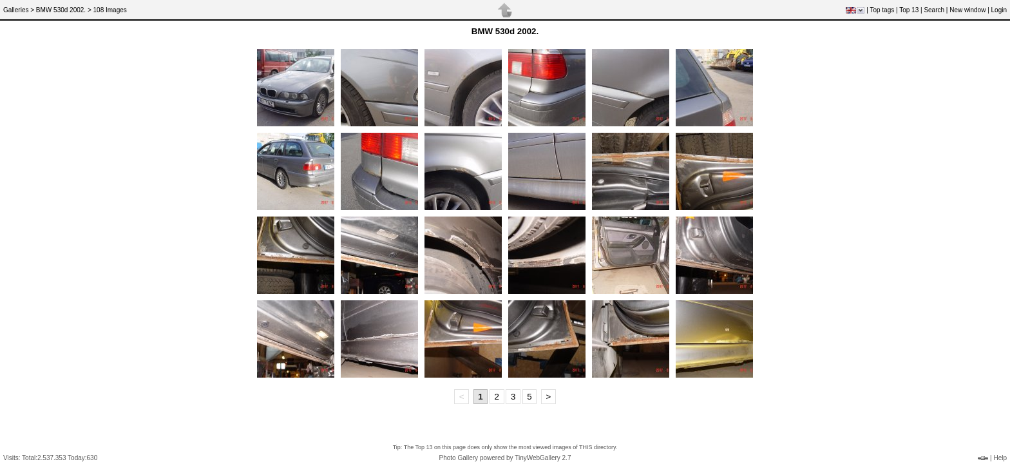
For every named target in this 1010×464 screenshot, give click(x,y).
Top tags (882, 10)
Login (999, 10)
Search (934, 10)
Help (1000, 457)
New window (967, 10)
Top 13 (909, 10)
